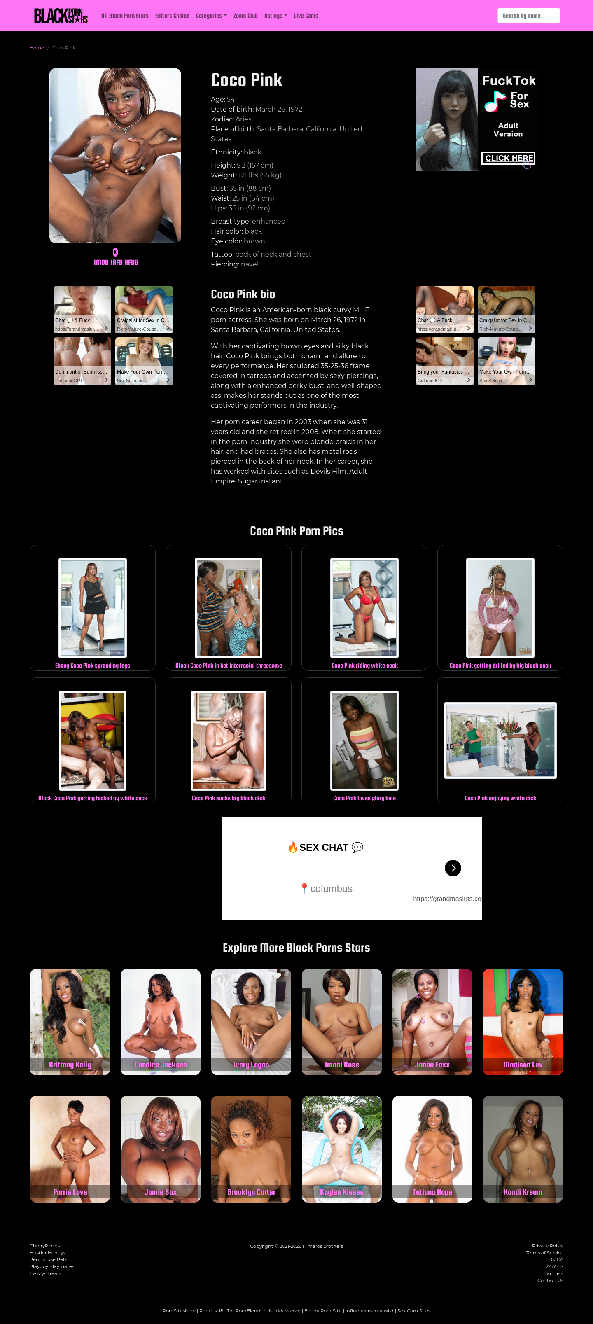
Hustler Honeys (47, 1253)
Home (37, 48)
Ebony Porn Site (323, 1311)
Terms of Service (544, 1253)
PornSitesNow (179, 1311)
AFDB (131, 262)
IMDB (101, 262)
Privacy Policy (547, 1246)
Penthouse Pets (48, 1259)
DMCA (556, 1259)
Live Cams (306, 15)
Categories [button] (209, 15)
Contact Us (550, 1280)
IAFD (116, 262)
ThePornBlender (246, 1311)
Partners (553, 1273)
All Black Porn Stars (125, 15)
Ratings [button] (273, 15)
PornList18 (211, 1311)
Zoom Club (245, 15)
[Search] (528, 15)
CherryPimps (45, 1246)
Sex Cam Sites (413, 1311)
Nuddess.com (285, 1311)
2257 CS (554, 1266)
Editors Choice (172, 15)
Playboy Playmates (52, 1266)
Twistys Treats (45, 1273)
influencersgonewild (370, 1311)
